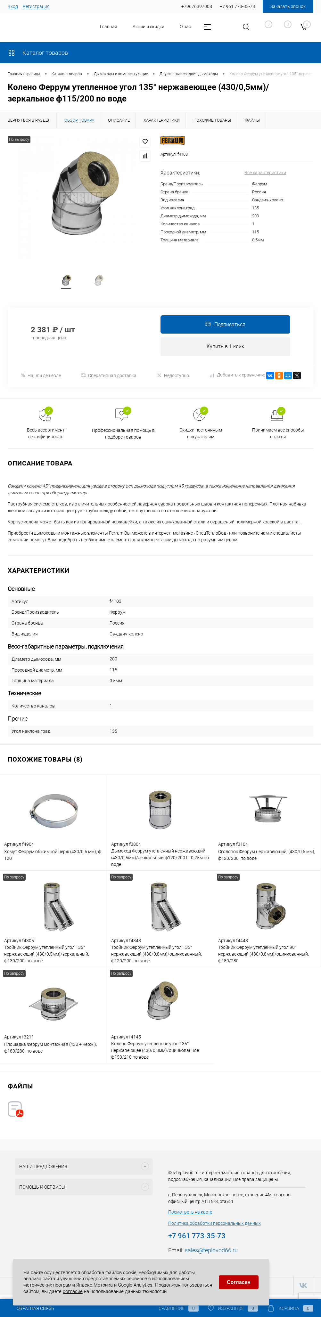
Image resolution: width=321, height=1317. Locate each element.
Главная (108, 26)
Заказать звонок (288, 6)
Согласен (239, 1281)
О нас (185, 26)
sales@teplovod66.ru (211, 1254)
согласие (73, 1290)
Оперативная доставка (108, 379)
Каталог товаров (38, 52)
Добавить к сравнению (237, 379)
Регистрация (36, 6)
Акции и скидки (148, 26)
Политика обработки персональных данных (214, 1227)
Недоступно (173, 379)
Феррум (259, 184)
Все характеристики (265, 172)
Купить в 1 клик (225, 350)
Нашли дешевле (40, 379)
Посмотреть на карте (190, 1216)
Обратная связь (31, 1308)
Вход (13, 6)
